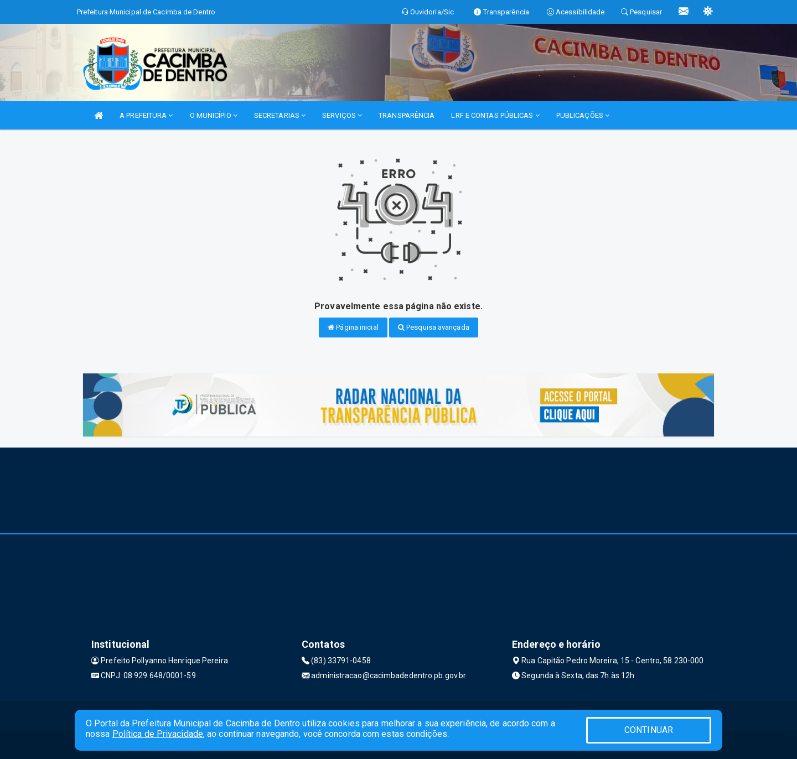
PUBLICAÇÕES (582, 115)
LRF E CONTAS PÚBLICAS (495, 115)
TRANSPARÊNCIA (406, 115)
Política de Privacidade (157, 734)
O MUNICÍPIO (213, 115)
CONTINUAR (648, 730)
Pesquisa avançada (433, 327)
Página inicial (353, 327)
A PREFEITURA (146, 115)
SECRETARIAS (280, 115)
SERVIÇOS (342, 115)
